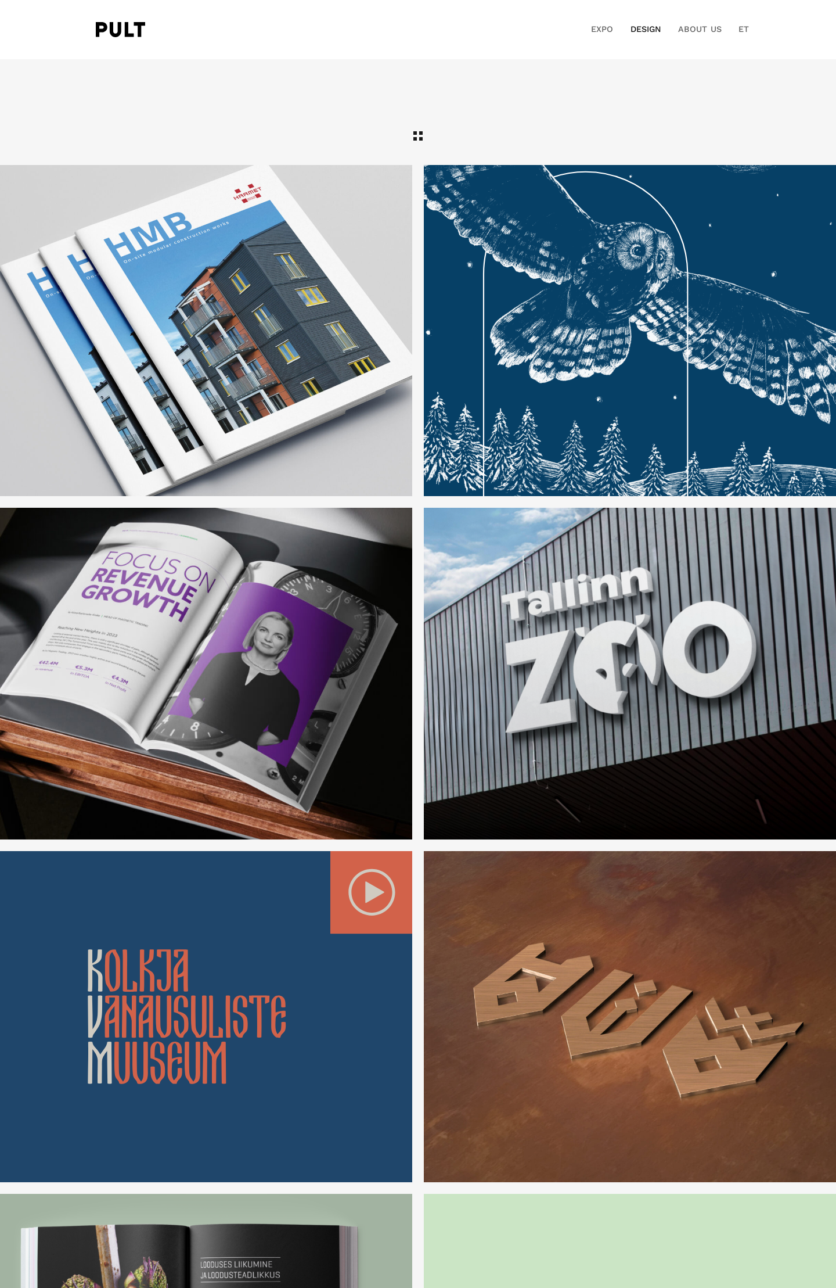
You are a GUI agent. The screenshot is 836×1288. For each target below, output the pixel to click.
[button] (739, 29)
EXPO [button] (602, 29)
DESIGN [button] (645, 29)
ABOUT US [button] (699, 29)
